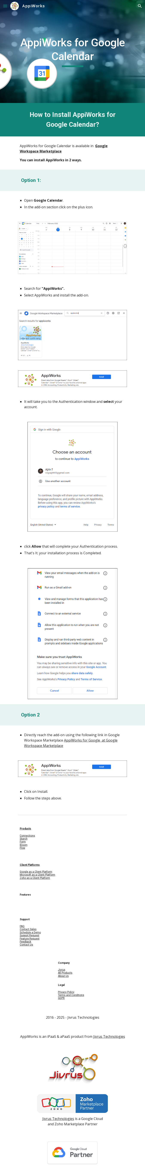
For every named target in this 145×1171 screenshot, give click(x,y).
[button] (5, 6)
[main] (72, 51)
